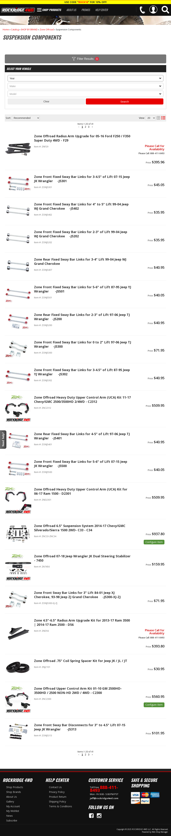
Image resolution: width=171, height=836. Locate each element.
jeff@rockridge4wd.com (104, 798)
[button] (165, 9)
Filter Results (85, 59)
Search (124, 101)
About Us (71, 10)
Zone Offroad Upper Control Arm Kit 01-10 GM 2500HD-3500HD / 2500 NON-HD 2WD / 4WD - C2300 (78, 690)
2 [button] (85, 127)
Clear (46, 101)
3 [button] (88, 127)
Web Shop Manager (160, 832)
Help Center (101, 10)
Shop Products (51, 10)
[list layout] (163, 118)
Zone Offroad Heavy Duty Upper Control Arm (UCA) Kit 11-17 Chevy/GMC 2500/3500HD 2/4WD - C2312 (82, 399)
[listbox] (85, 78)
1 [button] (82, 127)
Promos (85, 10)
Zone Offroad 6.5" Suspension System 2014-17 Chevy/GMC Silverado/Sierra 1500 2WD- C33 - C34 (79, 528)
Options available (154, 542)
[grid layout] (158, 118)
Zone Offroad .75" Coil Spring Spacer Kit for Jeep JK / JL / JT (80, 661)
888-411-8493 (104, 788)
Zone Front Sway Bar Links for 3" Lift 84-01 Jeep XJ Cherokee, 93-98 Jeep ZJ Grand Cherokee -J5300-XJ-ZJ (77, 595)
